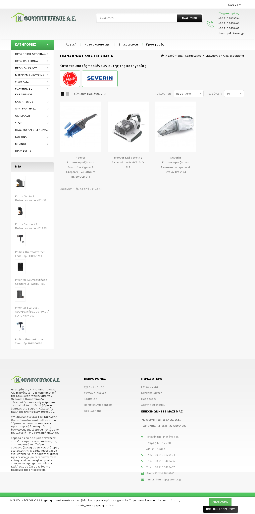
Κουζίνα (21, 136)
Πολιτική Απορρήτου (220, 509)
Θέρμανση (22, 115)
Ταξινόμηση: (163, 93)
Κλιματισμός (24, 101)
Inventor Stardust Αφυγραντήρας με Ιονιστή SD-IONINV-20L (32, 311)
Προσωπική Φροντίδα (30, 54)
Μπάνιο (20, 144)
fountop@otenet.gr (169, 479)
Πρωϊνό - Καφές (26, 68)
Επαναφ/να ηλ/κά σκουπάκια (225, 55)
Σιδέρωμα (22, 82)
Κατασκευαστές (151, 393)
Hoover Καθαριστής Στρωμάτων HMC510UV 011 (128, 162)
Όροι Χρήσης (92, 410)
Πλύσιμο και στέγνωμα (31, 130)
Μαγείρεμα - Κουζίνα (29, 75)
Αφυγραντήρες (25, 108)
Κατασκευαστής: (97, 44)
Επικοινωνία (128, 44)
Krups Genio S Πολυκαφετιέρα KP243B (31, 198)
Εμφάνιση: (215, 93)
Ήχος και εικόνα (26, 61)
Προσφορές (155, 44)
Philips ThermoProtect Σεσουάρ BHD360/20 (30, 341)
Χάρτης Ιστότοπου (153, 405)
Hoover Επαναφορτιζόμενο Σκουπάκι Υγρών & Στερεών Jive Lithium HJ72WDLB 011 (80, 167)
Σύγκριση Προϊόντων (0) (90, 94)
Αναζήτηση (189, 18)
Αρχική (71, 44)
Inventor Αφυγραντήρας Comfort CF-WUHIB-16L (31, 282)
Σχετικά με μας (94, 387)
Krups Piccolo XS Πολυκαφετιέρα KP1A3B (31, 226)
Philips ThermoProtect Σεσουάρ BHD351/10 (30, 254)
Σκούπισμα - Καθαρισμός (23, 91)
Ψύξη (19, 122)
